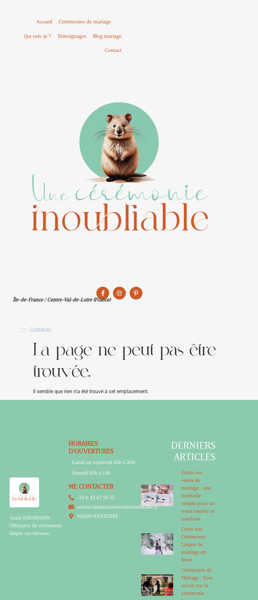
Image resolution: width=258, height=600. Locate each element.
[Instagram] (119, 293)
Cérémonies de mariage (90, 22)
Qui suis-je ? (37, 36)
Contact (113, 50)
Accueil (44, 21)
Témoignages (71, 36)
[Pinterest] (136, 293)
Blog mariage (107, 36)
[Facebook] (102, 293)
